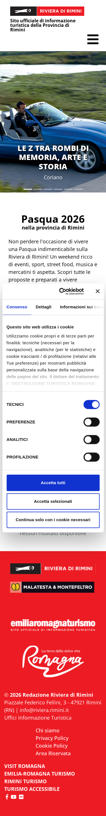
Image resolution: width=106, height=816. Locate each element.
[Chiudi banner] (97, 291)
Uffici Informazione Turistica (38, 717)
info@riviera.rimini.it (44, 710)
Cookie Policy (52, 745)
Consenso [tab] (17, 306)
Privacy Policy (52, 738)
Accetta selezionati (53, 501)
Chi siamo (47, 730)
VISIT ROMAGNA (24, 766)
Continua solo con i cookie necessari (53, 519)
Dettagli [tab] (43, 306)
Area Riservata (53, 753)
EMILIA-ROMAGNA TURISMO (39, 773)
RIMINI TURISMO (25, 781)
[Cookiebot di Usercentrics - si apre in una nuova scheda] (62, 291)
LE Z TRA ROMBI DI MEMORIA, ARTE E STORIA (53, 157)
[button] (92, 39)
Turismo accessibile (32, 788)
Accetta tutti (53, 482)
